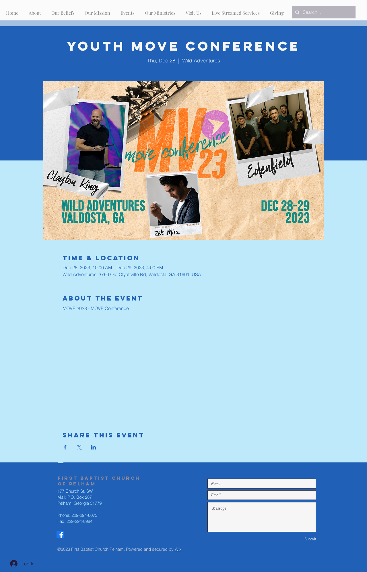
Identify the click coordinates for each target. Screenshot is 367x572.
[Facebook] (60, 534)
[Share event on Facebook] (65, 447)
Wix (178, 549)
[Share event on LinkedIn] (93, 447)
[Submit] (295, 539)
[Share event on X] (79, 447)
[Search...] (323, 12)
